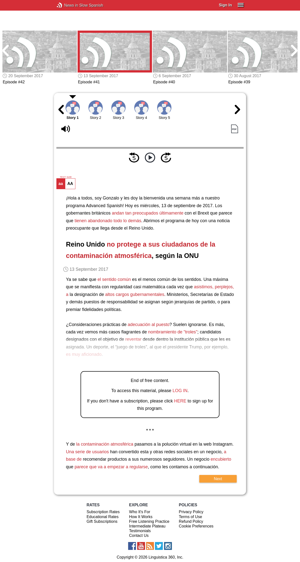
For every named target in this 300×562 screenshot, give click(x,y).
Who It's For (139, 512)
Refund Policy (191, 521)
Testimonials (140, 531)
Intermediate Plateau (147, 526)
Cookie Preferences (196, 526)
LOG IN (180, 390)
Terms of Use (190, 517)
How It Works (140, 517)
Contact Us (139, 535)
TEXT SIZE (66, 177)
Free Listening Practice (149, 521)
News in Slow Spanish (66, 5)
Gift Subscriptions (101, 521)
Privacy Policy (191, 512)
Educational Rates (102, 517)
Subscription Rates (102, 512)
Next (218, 478)
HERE (180, 401)
